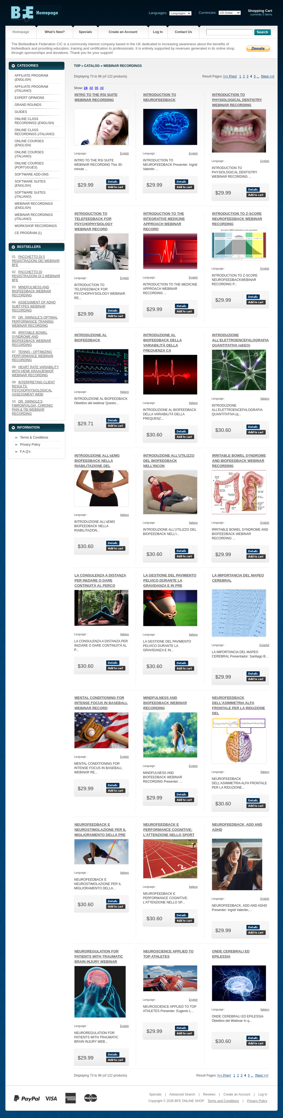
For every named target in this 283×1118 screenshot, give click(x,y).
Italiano (124, 391)
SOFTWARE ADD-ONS (32, 174)
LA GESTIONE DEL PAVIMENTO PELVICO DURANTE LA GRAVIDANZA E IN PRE (169, 580)
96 (96, 88)
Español (264, 645)
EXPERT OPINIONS (29, 98)
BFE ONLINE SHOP (189, 1101)
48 (91, 88)
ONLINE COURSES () (29, 143)
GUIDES (21, 112)
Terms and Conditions (223, 1101)
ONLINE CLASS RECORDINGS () (34, 121)
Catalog (92, 66)
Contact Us (183, 32)
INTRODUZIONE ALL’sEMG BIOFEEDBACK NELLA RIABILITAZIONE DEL (97, 460)
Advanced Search (182, 1094)
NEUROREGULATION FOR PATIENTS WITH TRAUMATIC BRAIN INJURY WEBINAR (98, 956)
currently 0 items (260, 12)
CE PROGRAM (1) (28, 233)
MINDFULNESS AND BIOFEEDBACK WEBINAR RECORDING (165, 703)
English (124, 153)
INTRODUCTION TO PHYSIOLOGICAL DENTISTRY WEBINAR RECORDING (237, 100)
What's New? (55, 32)
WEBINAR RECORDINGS (122, 66)
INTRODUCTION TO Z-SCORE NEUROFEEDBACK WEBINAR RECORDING (237, 219)
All (101, 88)
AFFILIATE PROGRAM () (31, 78)
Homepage (20, 32)
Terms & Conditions (34, 437)
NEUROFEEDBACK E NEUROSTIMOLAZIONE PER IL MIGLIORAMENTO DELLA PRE (100, 829)
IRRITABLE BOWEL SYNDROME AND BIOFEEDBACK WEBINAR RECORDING (239, 460)
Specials (85, 32)
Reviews (209, 1094)
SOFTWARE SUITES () (30, 183)
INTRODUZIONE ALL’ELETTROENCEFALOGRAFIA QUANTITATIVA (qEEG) (240, 340)
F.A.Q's (25, 451)
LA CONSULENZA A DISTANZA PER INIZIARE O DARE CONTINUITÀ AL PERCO (100, 580)
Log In (158, 32)
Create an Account (123, 32)
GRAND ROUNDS (28, 105)
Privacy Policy (30, 444)
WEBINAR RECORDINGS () (34, 206)
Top (77, 66)
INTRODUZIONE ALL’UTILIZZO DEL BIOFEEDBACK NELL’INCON (168, 460)
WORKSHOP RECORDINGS (36, 226)
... (257, 76)
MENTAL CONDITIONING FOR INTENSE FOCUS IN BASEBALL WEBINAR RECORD (101, 703)
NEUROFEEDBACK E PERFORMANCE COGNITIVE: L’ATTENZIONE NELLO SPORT (168, 829)
